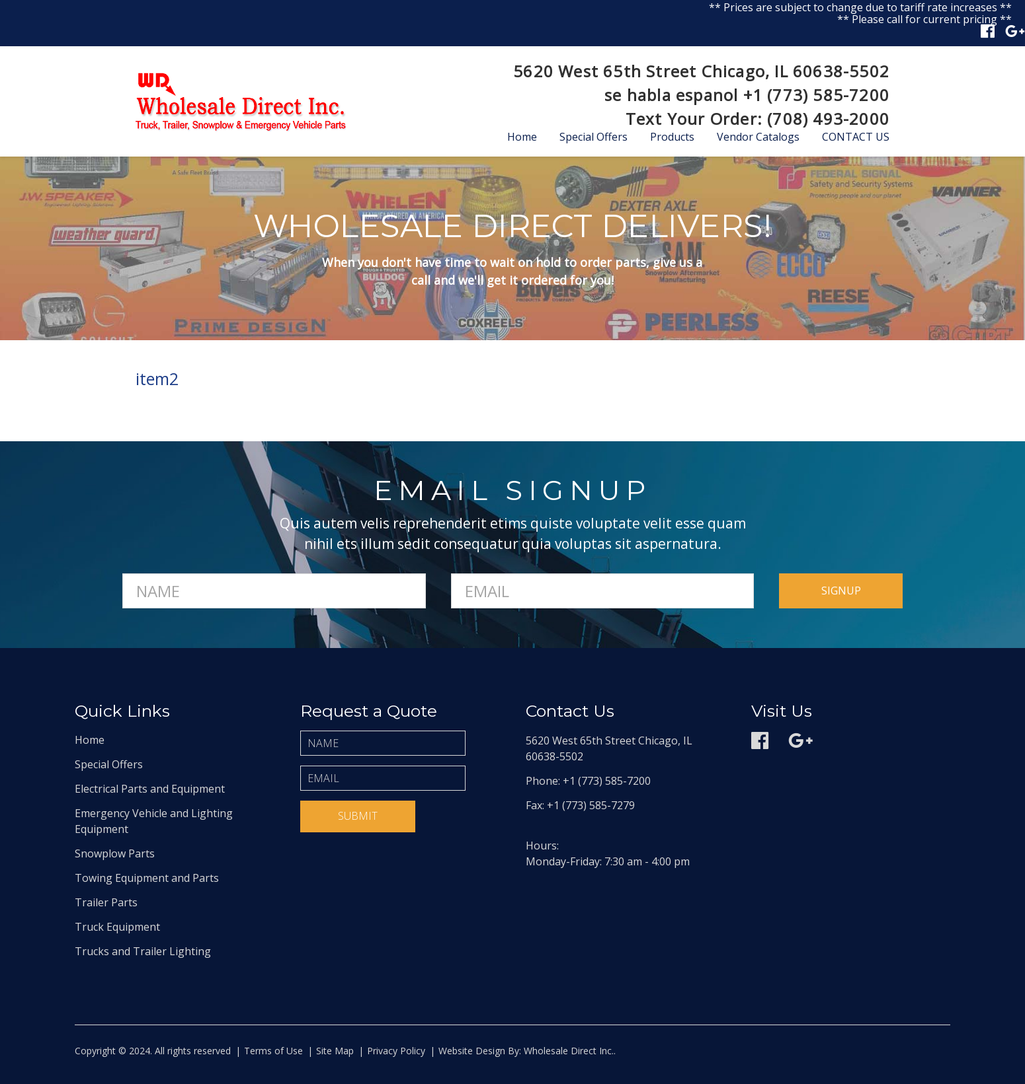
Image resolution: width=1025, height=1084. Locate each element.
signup (841, 590)
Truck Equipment (117, 927)
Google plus (1015, 31)
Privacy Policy (396, 1050)
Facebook (988, 31)
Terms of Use (273, 1050)
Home (522, 136)
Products (672, 136)
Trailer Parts (106, 902)
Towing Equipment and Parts (147, 878)
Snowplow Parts (115, 853)
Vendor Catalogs (758, 136)
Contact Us (855, 136)
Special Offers (593, 136)
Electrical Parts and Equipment (150, 788)
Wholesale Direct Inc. (567, 1050)
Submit (358, 816)
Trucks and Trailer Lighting (143, 951)
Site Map (335, 1050)
